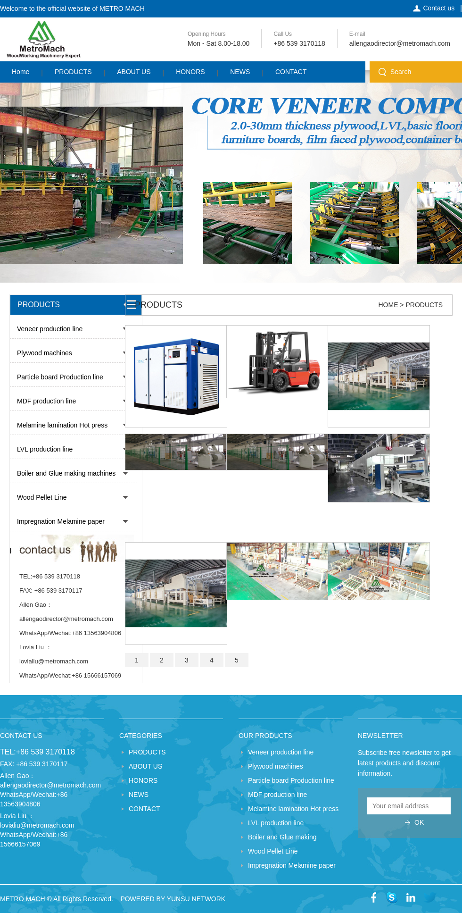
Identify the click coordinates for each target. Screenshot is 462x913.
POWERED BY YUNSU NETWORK (172, 899)
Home (20, 71)
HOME (388, 305)
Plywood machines (44, 353)
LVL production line (45, 449)
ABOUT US (133, 71)
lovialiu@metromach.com (37, 825)
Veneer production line (49, 329)
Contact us (438, 8)
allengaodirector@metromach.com (399, 43)
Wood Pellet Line (42, 497)
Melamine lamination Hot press (62, 425)
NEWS (240, 71)
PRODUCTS (73, 71)
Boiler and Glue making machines (66, 473)
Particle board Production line (60, 377)
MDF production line (46, 401)
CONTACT (291, 71)
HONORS (190, 71)
